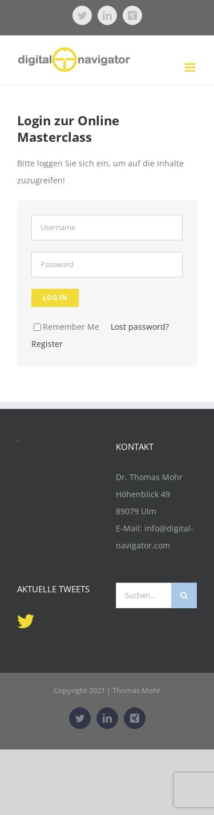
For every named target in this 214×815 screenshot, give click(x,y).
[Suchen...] (144, 595)
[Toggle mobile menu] (191, 67)
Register (47, 343)
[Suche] (184, 595)
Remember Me (66, 326)
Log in (55, 297)
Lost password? (140, 326)
